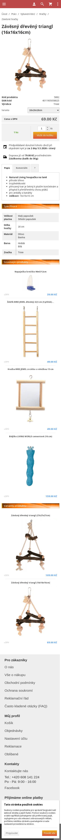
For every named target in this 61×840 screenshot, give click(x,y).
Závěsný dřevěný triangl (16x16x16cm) (30, 582)
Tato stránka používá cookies (23, 804)
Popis (7, 168)
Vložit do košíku (45, 135)
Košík (9, 723)
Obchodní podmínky (20, 683)
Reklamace (13, 746)
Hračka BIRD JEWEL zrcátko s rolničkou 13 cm (31, 369)
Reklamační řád (16, 698)
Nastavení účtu (16, 738)
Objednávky (14, 731)
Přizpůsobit (12, 833)
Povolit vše (49, 833)
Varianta (5, 110)
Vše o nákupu (15, 675)
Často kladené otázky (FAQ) (26, 706)
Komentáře (21, 168)
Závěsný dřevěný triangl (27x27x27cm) (30, 515)
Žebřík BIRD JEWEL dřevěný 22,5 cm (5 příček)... (30, 302)
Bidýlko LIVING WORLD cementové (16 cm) (30, 436)
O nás (9, 667)
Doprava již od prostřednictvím (30, 157)
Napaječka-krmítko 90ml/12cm (31, 271)
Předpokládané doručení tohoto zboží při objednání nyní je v (32, 147)
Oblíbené (11, 754)
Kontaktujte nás (16, 771)
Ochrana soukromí (19, 690)
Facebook (12, 788)
